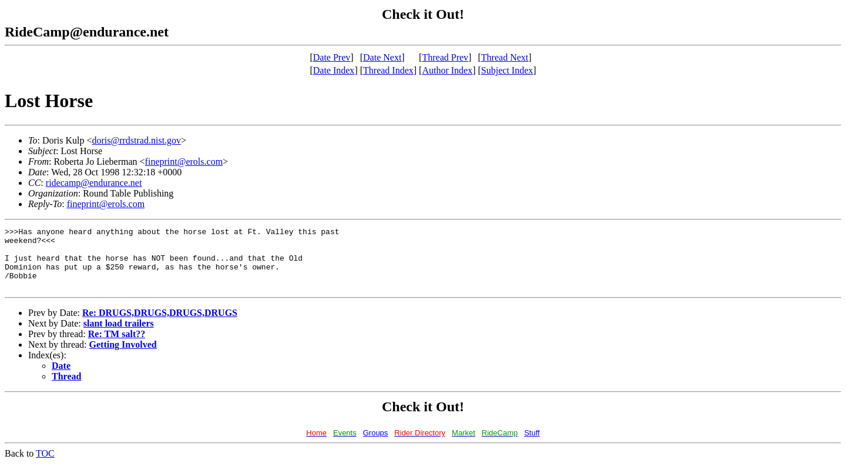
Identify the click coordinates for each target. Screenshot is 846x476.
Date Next (382, 57)
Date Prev (332, 57)
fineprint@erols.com (184, 162)
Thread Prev (445, 57)
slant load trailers (118, 336)
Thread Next (504, 57)
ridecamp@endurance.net (94, 183)
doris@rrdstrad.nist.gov (136, 140)
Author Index (447, 70)
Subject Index (507, 70)
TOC (45, 466)
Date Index (334, 70)
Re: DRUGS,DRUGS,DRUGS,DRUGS (159, 325)
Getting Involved (123, 357)
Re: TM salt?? (116, 346)
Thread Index (388, 70)
